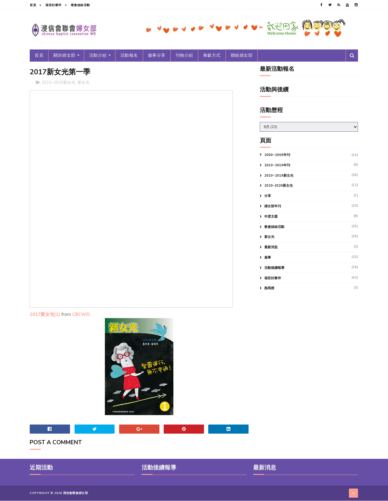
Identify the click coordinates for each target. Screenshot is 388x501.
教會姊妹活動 (80, 5)
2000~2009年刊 (277, 155)
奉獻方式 (212, 55)
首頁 (33, 5)
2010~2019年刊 (277, 165)
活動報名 (129, 55)
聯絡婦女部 (242, 55)
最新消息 (271, 247)
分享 (267, 196)
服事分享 (157, 55)
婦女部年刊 (272, 206)
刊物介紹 (184, 55)
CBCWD (81, 315)
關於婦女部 (65, 55)
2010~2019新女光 (58, 82)
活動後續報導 (274, 268)
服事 (267, 257)
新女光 (84, 82)
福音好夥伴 (54, 5)
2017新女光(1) (45, 315)
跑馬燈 (269, 288)
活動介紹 (98, 55)
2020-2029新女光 (278, 185)
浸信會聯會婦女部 (75, 493)
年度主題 (271, 216)
